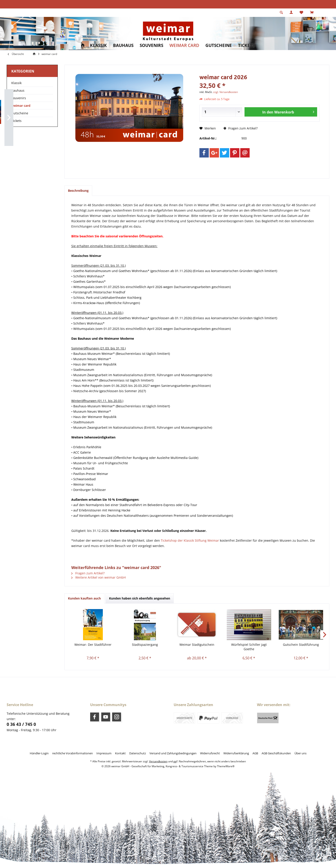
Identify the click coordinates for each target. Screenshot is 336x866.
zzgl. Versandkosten (225, 92)
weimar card (20, 105)
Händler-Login (39, 753)
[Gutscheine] (218, 45)
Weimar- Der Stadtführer (92, 644)
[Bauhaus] (123, 45)
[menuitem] (311, 12)
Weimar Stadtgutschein (196, 644)
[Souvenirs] (151, 45)
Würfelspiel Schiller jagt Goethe (249, 646)
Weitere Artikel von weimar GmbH (98, 577)
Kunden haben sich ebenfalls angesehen (139, 598)
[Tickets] (246, 45)
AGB (255, 753)
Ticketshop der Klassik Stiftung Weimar (190, 540)
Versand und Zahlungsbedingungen (173, 753)
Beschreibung (78, 190)
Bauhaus (17, 90)
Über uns (300, 753)
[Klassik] (98, 45)
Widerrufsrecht (210, 753)
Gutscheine (19, 113)
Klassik (16, 83)
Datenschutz (137, 753)
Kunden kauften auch (84, 598)
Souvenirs (18, 98)
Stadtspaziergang (145, 644)
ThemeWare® (226, 766)
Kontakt (120, 753)
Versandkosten (158, 761)
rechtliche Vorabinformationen (72, 753)
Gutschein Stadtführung (301, 644)
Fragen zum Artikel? (241, 128)
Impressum (103, 753)
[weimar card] (184, 45)
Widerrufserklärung (236, 753)
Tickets (16, 121)
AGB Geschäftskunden (276, 753)
